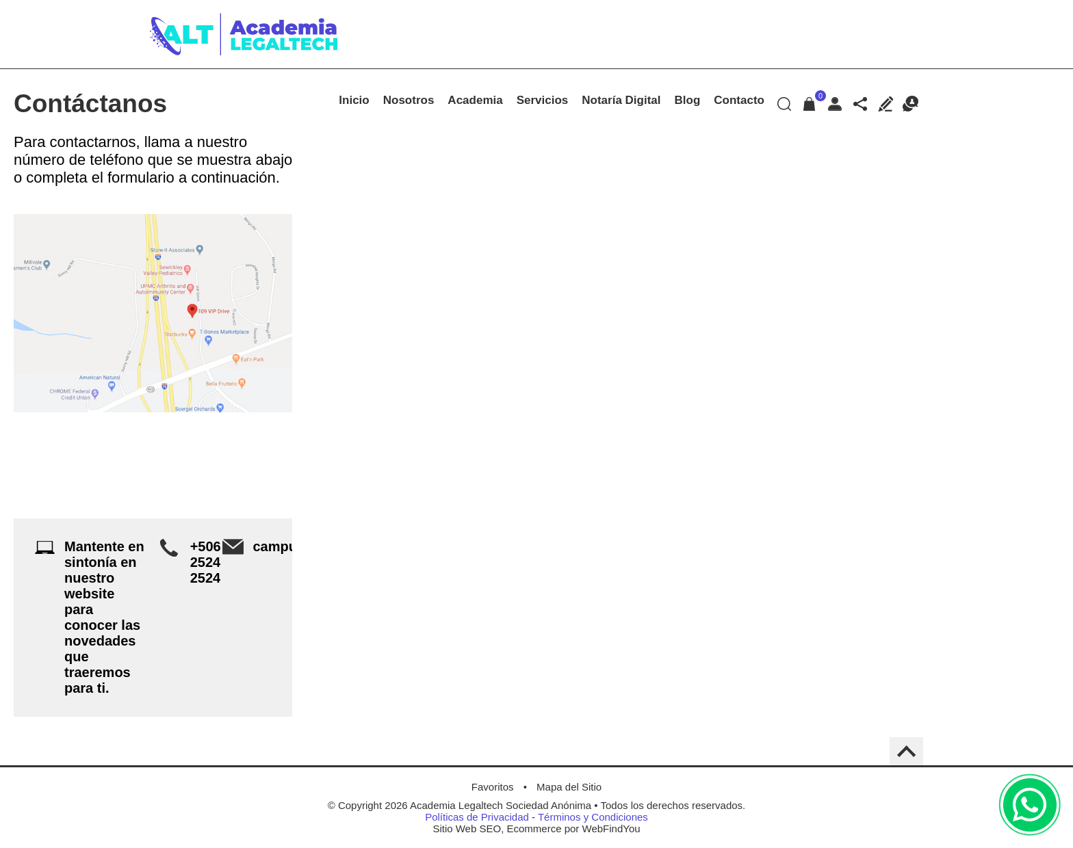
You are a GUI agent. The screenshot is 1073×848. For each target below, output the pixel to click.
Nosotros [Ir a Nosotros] (409, 100)
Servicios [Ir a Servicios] (543, 100)
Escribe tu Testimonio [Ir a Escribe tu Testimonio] (885, 103)
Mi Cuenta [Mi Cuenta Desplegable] (834, 103)
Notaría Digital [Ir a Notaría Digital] (621, 100)
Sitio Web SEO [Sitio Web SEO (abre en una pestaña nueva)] (466, 828)
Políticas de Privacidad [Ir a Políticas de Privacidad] (477, 817)
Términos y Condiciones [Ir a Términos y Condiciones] (593, 817)
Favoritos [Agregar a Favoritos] (492, 787)
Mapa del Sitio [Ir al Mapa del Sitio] (569, 787)
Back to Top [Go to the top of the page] (906, 751)
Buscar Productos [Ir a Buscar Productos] (784, 103)
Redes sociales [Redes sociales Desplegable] (860, 103)
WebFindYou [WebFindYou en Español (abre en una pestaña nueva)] (611, 828)
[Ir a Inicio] (243, 58)
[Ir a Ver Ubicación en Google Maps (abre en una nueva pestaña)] (153, 313)
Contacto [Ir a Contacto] (739, 100)
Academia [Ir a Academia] (475, 100)
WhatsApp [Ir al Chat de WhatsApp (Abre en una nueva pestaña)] (1029, 805)
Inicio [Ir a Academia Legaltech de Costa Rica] (354, 100)
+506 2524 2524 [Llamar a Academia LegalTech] (205, 562)
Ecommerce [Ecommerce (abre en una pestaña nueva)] (533, 828)
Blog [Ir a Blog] (688, 100)
